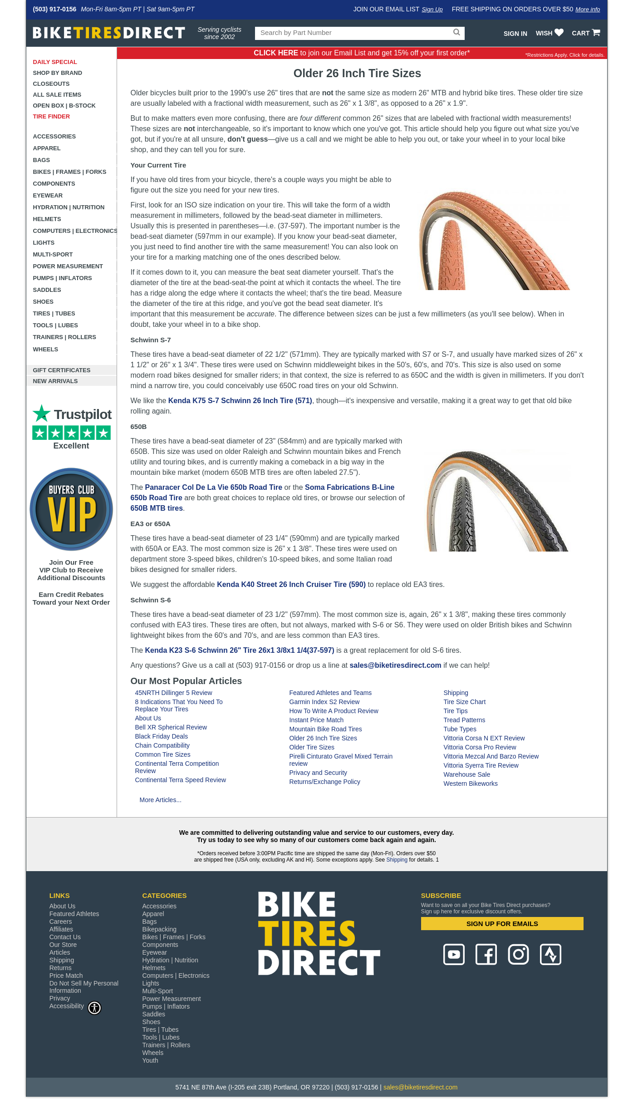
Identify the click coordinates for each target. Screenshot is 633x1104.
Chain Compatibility (162, 745)
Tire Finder (51, 116)
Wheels (46, 349)
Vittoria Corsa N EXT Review (484, 738)
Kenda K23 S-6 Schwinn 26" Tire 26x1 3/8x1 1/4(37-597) (239, 650)
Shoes (43, 301)
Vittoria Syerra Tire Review (481, 765)
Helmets (47, 219)
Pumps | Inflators (62, 278)
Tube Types (460, 729)
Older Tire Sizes (312, 747)
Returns (60, 967)
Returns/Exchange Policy (325, 781)
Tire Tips (456, 711)
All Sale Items (57, 94)
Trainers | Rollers (64, 337)
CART (587, 33)
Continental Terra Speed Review (180, 780)
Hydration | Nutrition (69, 207)
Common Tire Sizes (163, 754)
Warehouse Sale (467, 774)
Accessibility (75, 1006)
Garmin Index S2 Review (325, 701)
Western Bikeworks (471, 783)
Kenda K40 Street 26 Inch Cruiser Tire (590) (291, 584)
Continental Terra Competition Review (177, 767)
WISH (550, 33)
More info (587, 9)
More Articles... (161, 799)
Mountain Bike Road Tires (326, 729)
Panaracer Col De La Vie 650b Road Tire (214, 487)
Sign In (515, 33)
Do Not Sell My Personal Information (84, 987)
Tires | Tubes (54, 313)
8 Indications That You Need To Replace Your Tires (179, 705)
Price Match (66, 975)
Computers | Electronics (75, 230)
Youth (150, 1060)
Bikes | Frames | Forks (70, 171)
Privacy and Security (319, 772)
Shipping (456, 692)
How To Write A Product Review (334, 711)
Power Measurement (68, 266)
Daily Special (55, 62)
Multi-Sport (53, 254)
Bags (41, 160)
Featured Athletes (74, 913)
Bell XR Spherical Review (171, 727)
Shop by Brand (58, 72)
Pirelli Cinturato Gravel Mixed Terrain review (341, 760)
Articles (59, 952)
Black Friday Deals (161, 736)
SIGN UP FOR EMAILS (502, 923)
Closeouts (51, 83)
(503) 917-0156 (55, 9)
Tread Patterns (465, 720)
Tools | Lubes (55, 325)
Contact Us (65, 937)
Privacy (59, 998)
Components (54, 183)
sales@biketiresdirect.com (395, 665)
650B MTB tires (157, 508)
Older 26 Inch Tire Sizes (323, 738)
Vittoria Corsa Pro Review (480, 747)
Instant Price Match (317, 720)
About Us (148, 718)
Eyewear (48, 195)
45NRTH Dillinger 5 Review (173, 692)
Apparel (47, 148)
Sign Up (432, 9)
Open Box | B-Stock (64, 105)
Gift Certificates (62, 370)
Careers (60, 921)
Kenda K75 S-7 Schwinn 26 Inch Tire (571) (240, 400)
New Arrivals (55, 381)
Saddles (47, 289)
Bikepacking (159, 929)
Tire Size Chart (465, 701)
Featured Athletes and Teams (331, 692)
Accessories (54, 136)
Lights (44, 242)
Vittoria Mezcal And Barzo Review (491, 756)
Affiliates (61, 929)
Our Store (63, 944)
